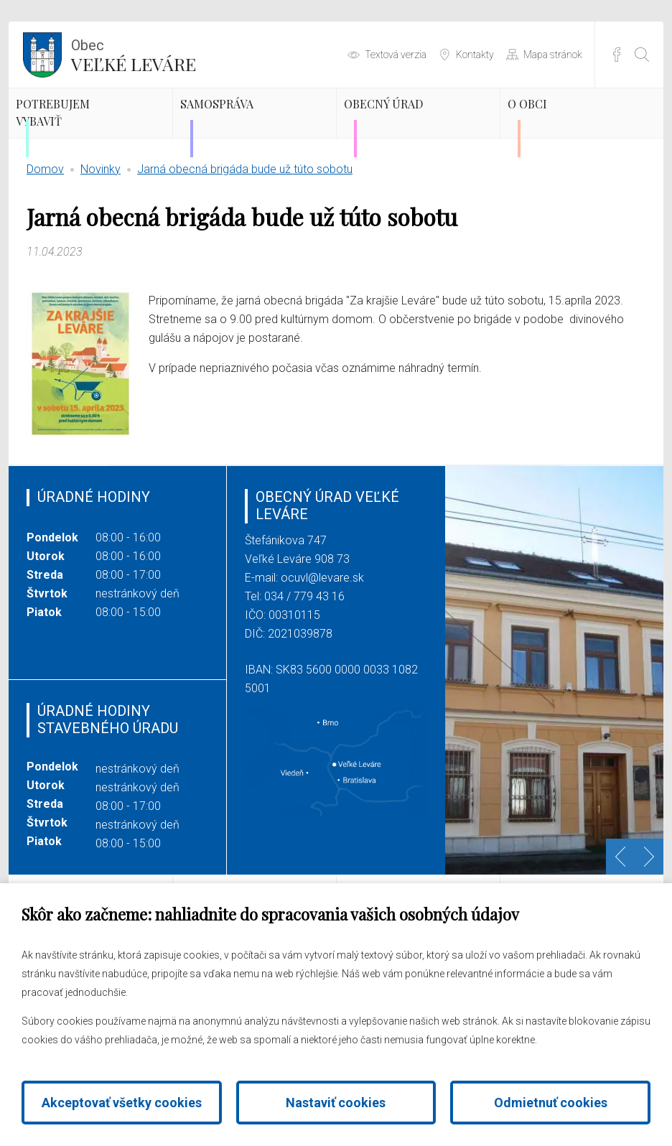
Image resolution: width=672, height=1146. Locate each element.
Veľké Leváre (133, 53)
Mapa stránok (552, 54)
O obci (559, 125)
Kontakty (475, 54)
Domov (45, 218)
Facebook (617, 54)
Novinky (100, 218)
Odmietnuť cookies (550, 1102)
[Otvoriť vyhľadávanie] (642, 54)
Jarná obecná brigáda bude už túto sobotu (245, 218)
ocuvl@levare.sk (322, 627)
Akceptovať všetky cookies (122, 1102)
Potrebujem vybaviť (93, 138)
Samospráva (257, 125)
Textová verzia (395, 54)
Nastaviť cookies (336, 1102)
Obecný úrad (400, 138)
